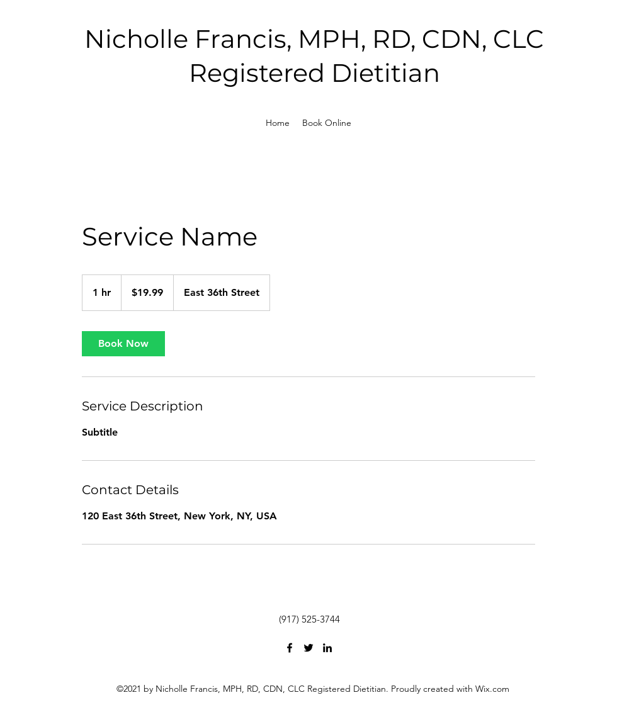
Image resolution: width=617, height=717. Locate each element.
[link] (123, 343)
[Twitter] (308, 647)
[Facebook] (289, 647)
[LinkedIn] (327, 647)
